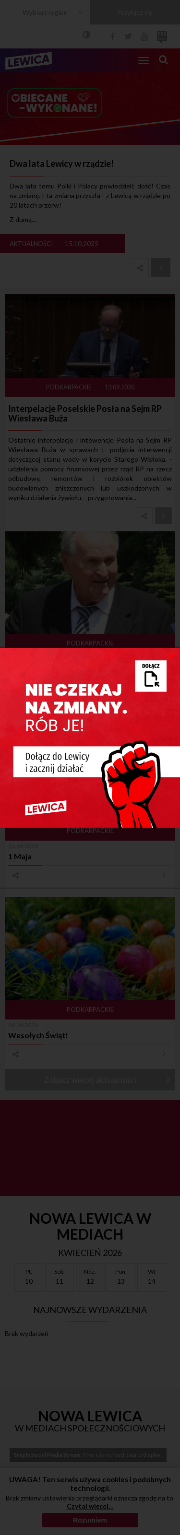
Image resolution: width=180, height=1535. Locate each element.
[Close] (171, 655)
